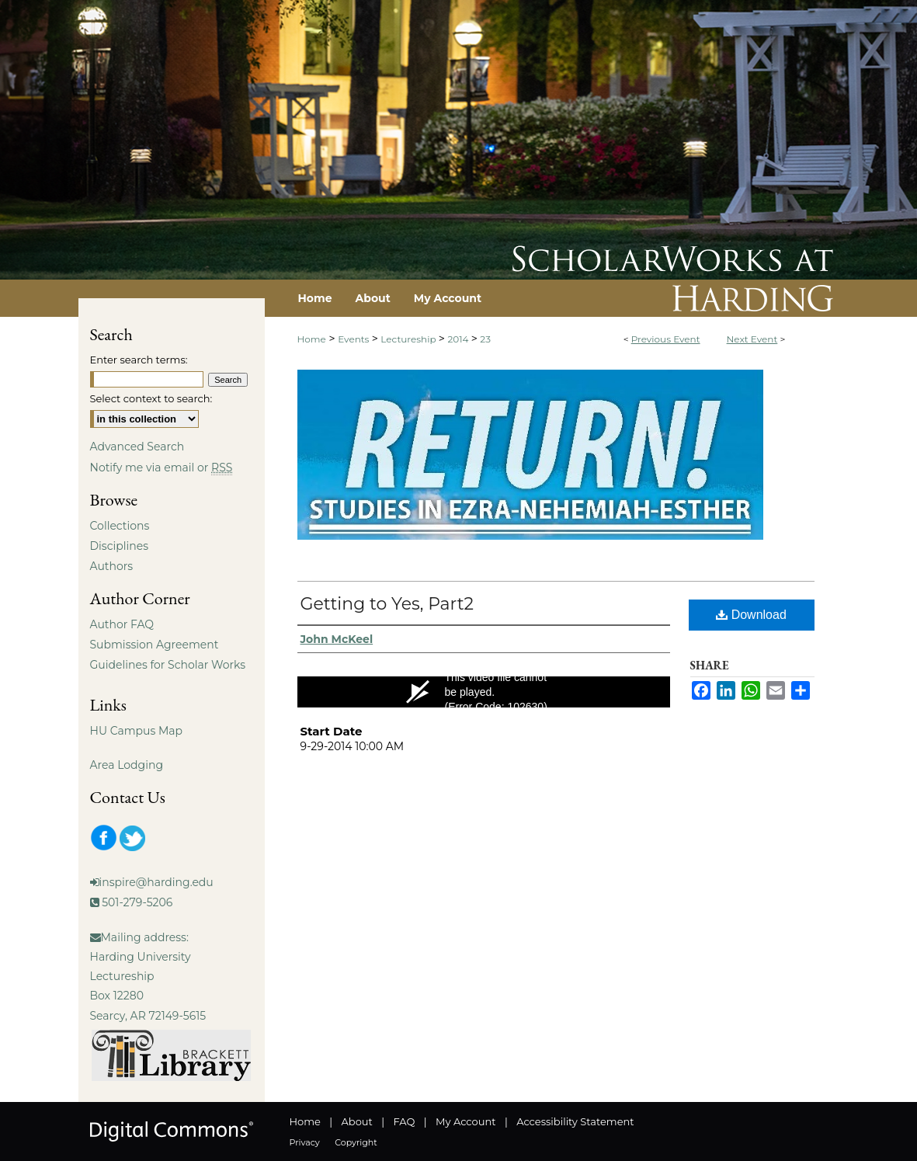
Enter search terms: (139, 359)
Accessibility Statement (575, 1121)
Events (354, 339)
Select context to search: (151, 398)
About (357, 1121)
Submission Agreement (154, 645)
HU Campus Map (136, 731)
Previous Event (665, 339)
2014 (459, 339)
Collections (120, 526)
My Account (465, 1121)
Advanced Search (137, 447)
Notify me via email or (161, 467)
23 (485, 339)
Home (311, 339)
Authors (112, 566)
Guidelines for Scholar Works (168, 665)
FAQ (404, 1121)
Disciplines (119, 546)
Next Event (752, 339)
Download (751, 614)
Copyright (356, 1142)
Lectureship (409, 339)
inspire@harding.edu (156, 882)
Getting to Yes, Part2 (387, 603)
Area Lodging (126, 765)
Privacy (305, 1142)
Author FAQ (122, 624)
